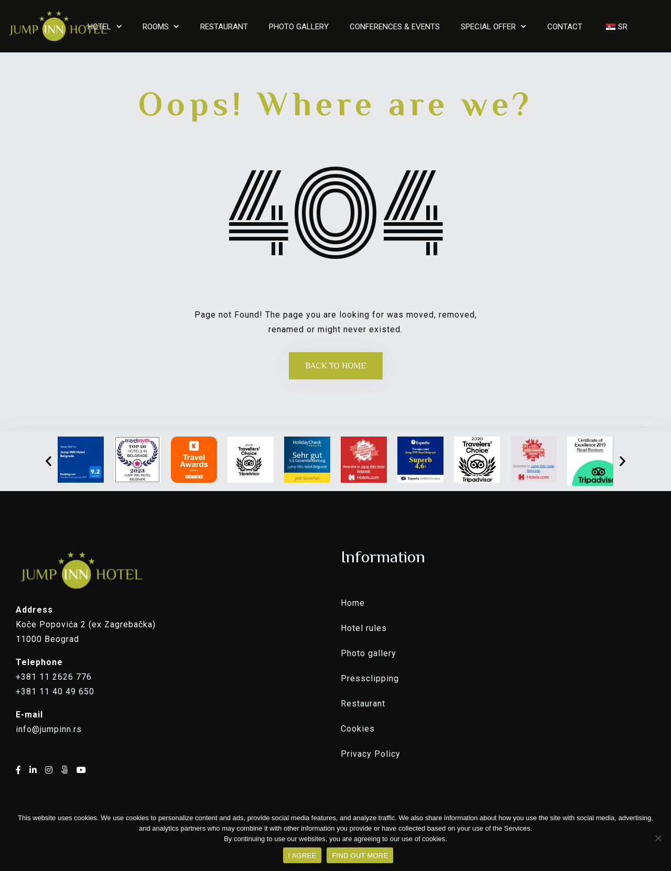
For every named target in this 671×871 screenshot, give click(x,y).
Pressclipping (370, 678)
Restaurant (363, 704)
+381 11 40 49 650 (55, 691)
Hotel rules (364, 628)
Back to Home (335, 366)
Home (353, 603)
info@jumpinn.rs (49, 729)
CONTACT (564, 26)
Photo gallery (368, 653)
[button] (48, 460)
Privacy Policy (371, 754)
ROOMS (156, 26)
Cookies (358, 729)
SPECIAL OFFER (488, 26)
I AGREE (302, 855)
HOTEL (99, 26)
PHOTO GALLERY (299, 26)
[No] (658, 838)
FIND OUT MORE (360, 855)
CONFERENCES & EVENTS (395, 26)
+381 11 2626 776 (54, 677)
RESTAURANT (224, 26)
